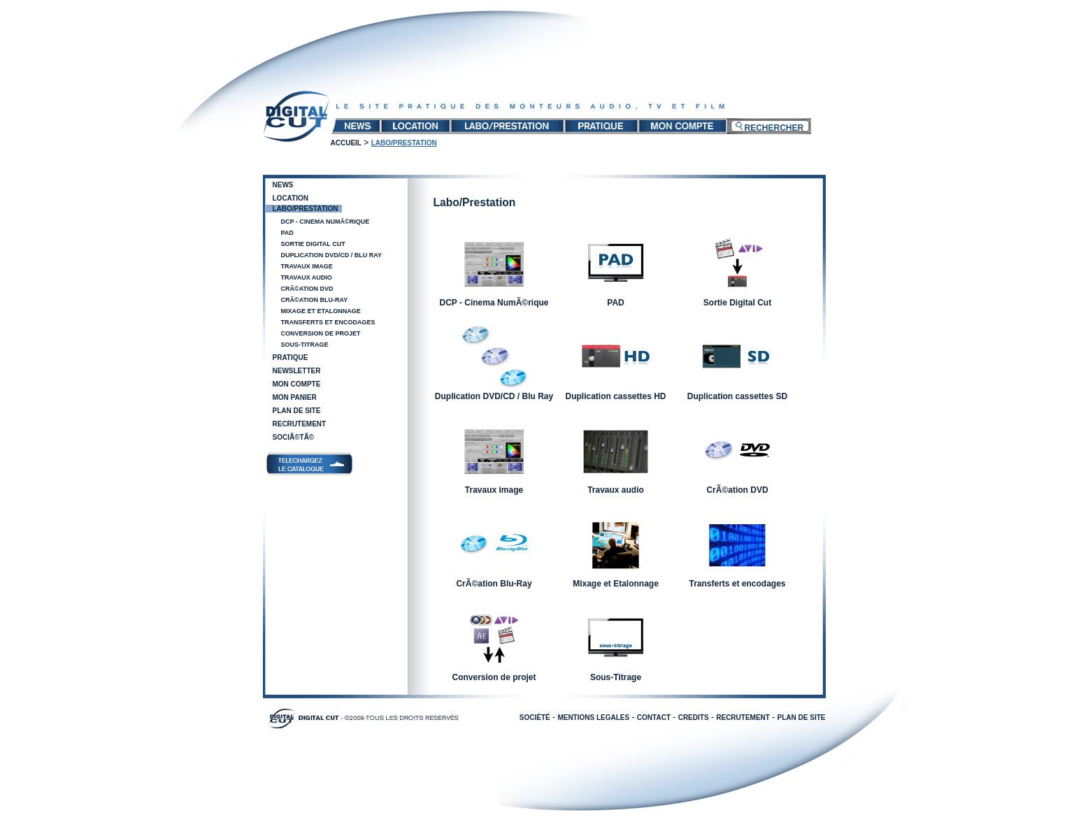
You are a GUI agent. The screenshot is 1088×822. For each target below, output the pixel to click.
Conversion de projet (321, 333)
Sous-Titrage (305, 344)
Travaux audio (306, 277)
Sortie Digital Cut (313, 243)
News (283, 185)
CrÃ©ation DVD (307, 288)
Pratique (290, 357)
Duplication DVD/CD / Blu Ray (331, 255)
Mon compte (297, 384)
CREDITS (693, 717)
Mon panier (295, 397)
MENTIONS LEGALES (593, 717)
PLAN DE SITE (802, 717)
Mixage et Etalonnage (321, 311)
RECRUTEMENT (743, 717)
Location (290, 198)
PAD (287, 232)
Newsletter (297, 371)
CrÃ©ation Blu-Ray (314, 299)
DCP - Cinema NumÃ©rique (325, 221)
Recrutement (300, 424)
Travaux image (307, 266)
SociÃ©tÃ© (294, 437)
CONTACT (654, 717)
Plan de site (297, 410)
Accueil (346, 143)
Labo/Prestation (305, 208)
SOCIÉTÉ (535, 717)
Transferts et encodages (328, 322)
